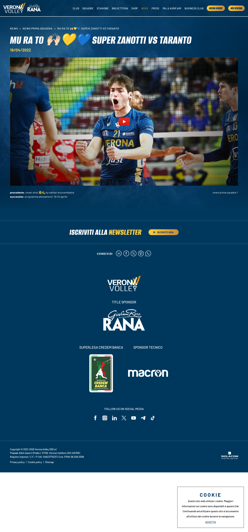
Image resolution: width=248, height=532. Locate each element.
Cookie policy (35, 462)
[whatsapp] (148, 254)
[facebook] (126, 254)
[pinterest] (141, 254)
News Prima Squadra (37, 28)
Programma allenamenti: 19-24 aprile (46, 196)
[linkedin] (118, 254)
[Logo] (14, 8)
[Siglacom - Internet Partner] (229, 458)
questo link (233, 506)
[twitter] (133, 254)
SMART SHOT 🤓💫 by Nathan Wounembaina (49, 192)
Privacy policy (17, 462)
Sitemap (49, 462)
